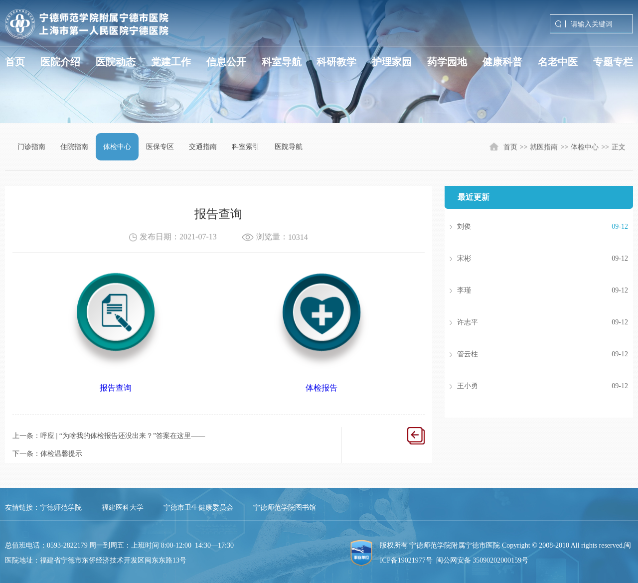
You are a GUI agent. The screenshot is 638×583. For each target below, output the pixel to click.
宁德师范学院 (61, 507)
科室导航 (282, 61)
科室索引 (246, 146)
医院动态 (116, 61)
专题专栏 (613, 61)
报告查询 (116, 394)
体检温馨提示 (61, 453)
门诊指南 (31, 146)
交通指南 (203, 146)
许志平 (527, 322)
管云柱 (527, 354)
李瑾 (527, 290)
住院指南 (74, 146)
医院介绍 (60, 61)
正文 (619, 147)
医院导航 (289, 146)
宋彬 (527, 258)
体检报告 (321, 394)
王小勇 (527, 386)
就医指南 (544, 147)
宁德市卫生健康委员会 (198, 507)
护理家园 (392, 61)
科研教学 (336, 61)
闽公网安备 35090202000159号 (482, 560)
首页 (15, 61)
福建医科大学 (123, 507)
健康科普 (502, 61)
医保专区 (160, 146)
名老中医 (558, 61)
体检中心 (117, 146)
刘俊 (527, 226)
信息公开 (226, 61)
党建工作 (171, 61)
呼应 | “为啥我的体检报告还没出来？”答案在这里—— (122, 435)
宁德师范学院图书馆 (284, 507)
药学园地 (447, 61)
